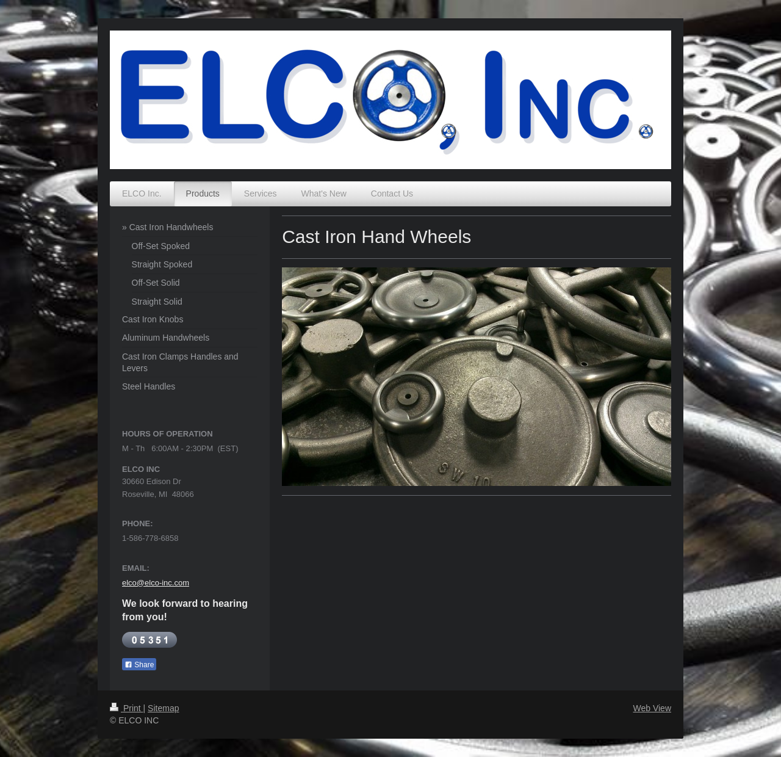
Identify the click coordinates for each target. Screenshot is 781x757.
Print (126, 708)
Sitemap (163, 708)
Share (139, 665)
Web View (652, 708)
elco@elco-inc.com (155, 582)
